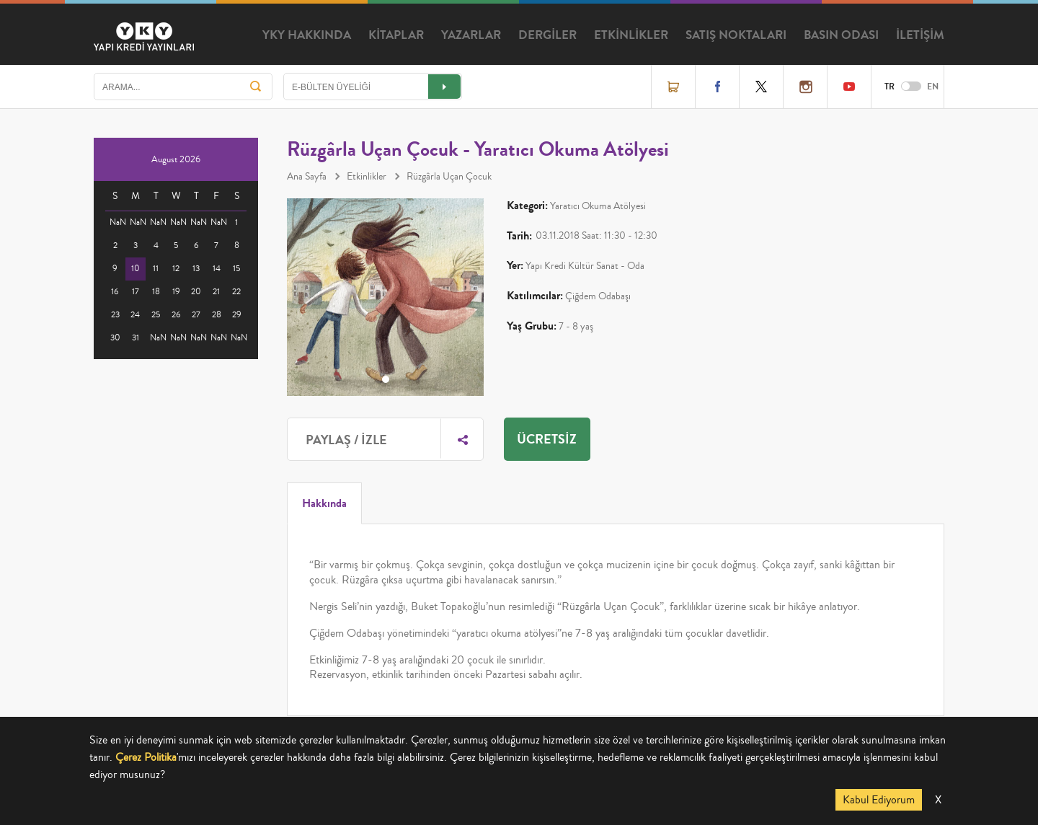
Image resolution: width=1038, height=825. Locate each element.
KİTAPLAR (396, 35)
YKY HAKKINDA (306, 35)
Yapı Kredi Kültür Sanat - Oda (584, 266)
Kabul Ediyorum (879, 800)
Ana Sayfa (307, 176)
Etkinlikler (366, 176)
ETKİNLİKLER (631, 35)
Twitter (761, 86)
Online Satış (673, 86)
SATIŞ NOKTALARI (736, 35)
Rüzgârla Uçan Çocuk (449, 176)
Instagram (805, 86)
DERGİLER (547, 35)
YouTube (849, 86)
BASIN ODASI (841, 35)
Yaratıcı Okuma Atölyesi (598, 206)
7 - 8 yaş (576, 326)
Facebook (717, 86)
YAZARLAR (471, 35)
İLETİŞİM (920, 35)
